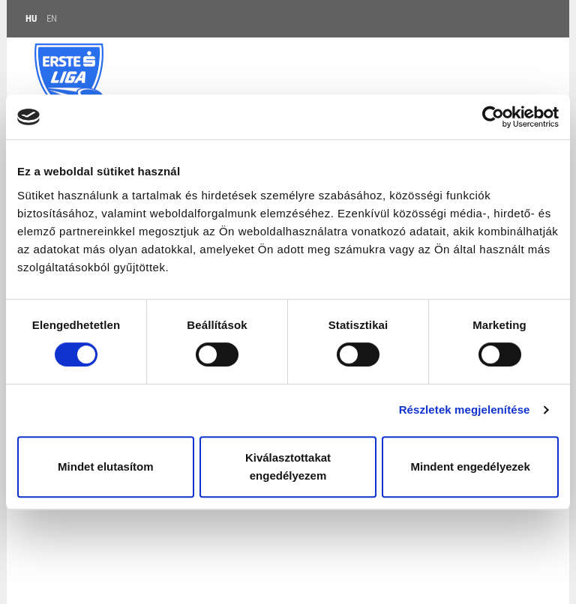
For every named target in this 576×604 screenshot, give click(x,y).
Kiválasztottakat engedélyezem (288, 466)
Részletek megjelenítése (464, 409)
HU (31, 18)
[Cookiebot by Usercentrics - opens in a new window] (493, 117)
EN (51, 18)
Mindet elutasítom (106, 466)
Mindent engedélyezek (470, 466)
